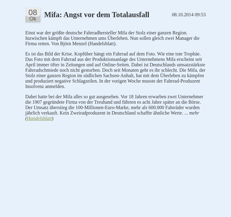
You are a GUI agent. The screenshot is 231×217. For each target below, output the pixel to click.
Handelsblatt (39, 118)
